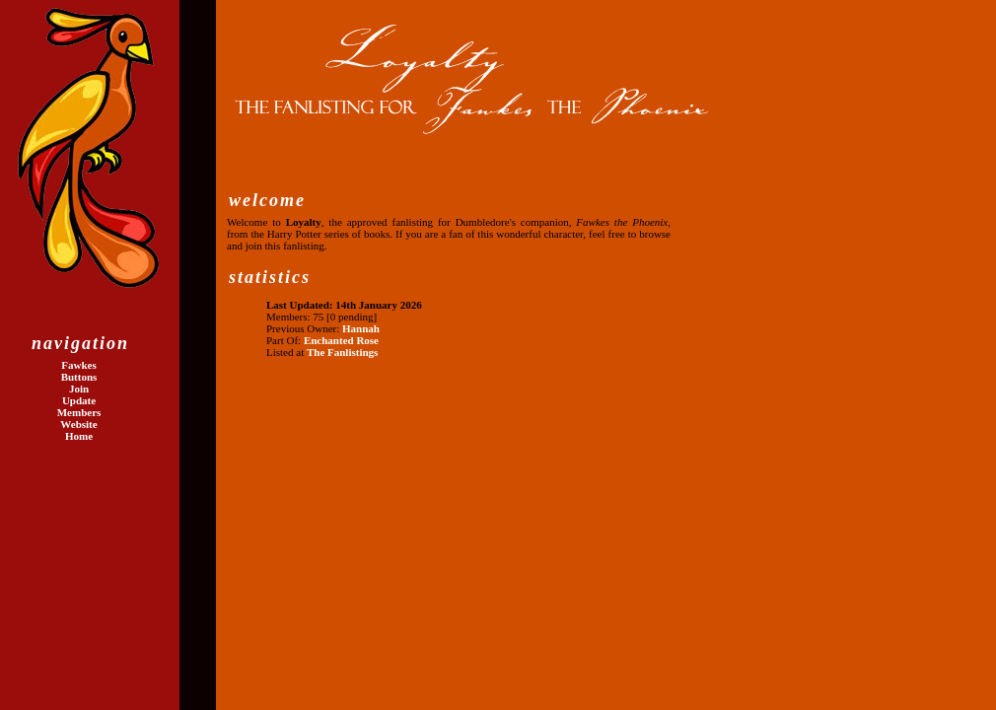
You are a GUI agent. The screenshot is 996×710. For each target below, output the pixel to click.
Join (79, 388)
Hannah (361, 328)
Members (79, 412)
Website (78, 424)
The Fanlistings (342, 352)
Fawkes (78, 365)
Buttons (79, 377)
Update (79, 400)
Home (79, 436)
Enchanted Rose (341, 340)
